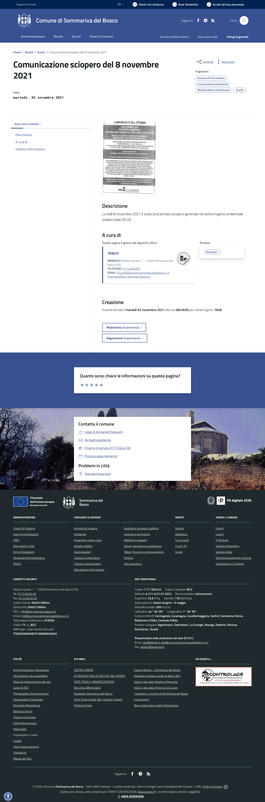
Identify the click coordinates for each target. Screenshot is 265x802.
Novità (29, 52)
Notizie (179, 528)
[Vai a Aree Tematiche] (185, 4)
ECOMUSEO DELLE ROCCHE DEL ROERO (99, 676)
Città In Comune (212, 786)
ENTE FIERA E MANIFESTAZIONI (94, 682)
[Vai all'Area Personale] (225, 4)
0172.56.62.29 (28, 598)
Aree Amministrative (25, 534)
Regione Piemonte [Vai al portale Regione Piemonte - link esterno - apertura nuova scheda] (26, 4)
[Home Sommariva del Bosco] (67, 20)
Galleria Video (224, 552)
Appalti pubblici (83, 546)
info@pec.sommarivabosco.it (38, 611)
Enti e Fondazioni (23, 552)
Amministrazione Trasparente (31, 670)
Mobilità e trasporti (135, 540)
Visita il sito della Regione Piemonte (156, 682)
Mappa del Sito (22, 758)
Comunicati (182, 540)
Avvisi (41, 52)
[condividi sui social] (204, 62)
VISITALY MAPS (83, 670)
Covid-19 (180, 546)
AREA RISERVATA (130, 796)
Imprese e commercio (137, 534)
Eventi (220, 528)
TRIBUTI (113, 253)
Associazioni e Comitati (230, 563)
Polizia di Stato (83, 705)
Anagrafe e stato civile (87, 540)
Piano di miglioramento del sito (32, 682)
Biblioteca (181, 534)
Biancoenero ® (147, 791)
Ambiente (80, 534)
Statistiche (19, 752)
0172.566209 (131, 268)
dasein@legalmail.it (152, 647)
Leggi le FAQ (21, 687)
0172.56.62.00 (27, 594)
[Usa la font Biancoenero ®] (148, 4)
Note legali (19, 729)
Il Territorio (222, 540)
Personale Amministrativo (29, 558)
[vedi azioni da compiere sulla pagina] (225, 62)
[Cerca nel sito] (244, 20)
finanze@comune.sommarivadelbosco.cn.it (143, 272)
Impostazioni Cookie (25, 735)
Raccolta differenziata (87, 687)
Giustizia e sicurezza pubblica (141, 528)
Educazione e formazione (89, 569)
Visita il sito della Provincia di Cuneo (155, 687)
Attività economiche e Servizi (233, 558)
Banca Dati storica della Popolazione (156, 705)
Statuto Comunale (24, 717)
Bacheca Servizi (22, 711)
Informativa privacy (25, 723)
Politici (17, 563)
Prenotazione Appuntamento (31, 693)
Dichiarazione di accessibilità (30, 676)
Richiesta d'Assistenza (26, 705)
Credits (17, 741)
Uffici (16, 540)
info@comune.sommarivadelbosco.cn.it (45, 616)
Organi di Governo (24, 528)
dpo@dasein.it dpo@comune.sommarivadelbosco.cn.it (176, 642)
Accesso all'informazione (174, 37)
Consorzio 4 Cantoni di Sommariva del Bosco (161, 693)
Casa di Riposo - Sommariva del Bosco (157, 670)
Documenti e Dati (23, 546)
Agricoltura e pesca (85, 528)
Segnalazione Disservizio (28, 699)
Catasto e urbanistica (87, 558)
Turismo (128, 558)
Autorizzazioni (82, 552)
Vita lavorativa (133, 563)
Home (17, 52)
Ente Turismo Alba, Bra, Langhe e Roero (98, 699)
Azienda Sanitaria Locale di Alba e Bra (157, 676)
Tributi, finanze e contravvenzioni (144, 552)
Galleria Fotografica (227, 546)
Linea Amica (141, 699)
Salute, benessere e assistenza (142, 546)
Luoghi (220, 534)
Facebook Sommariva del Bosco (93, 693)
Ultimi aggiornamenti (26, 746)
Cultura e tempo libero (87, 563)
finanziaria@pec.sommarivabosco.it (128, 276)
